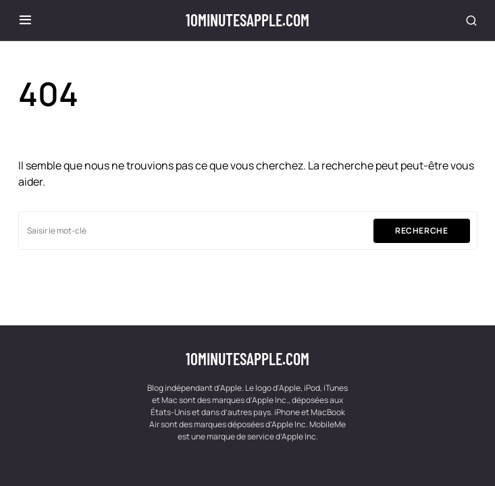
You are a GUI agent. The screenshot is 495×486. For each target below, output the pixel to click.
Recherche (421, 230)
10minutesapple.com (247, 20)
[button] (25, 20)
